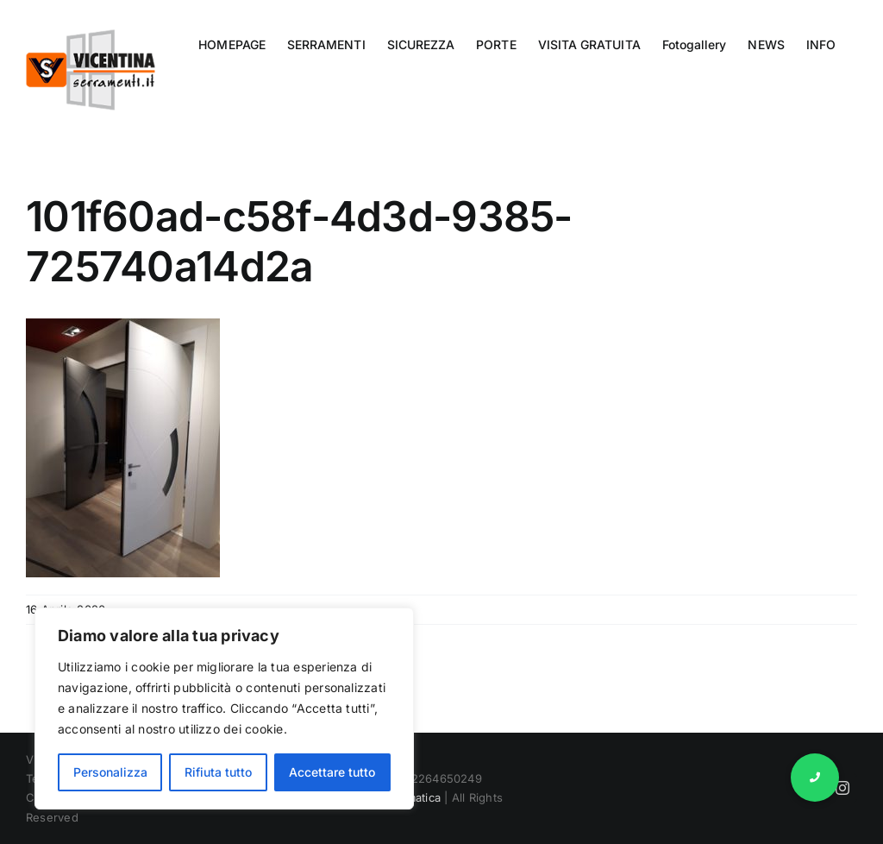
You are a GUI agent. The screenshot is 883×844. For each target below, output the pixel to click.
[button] (815, 777)
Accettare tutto (332, 772)
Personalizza (110, 772)
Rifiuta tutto (218, 772)
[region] (224, 708)
